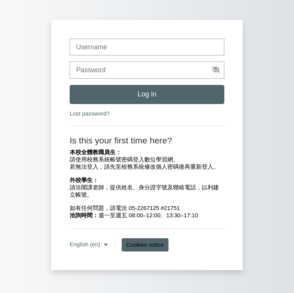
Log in (147, 94)
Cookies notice (145, 244)
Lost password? (90, 113)
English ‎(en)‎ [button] (86, 244)
